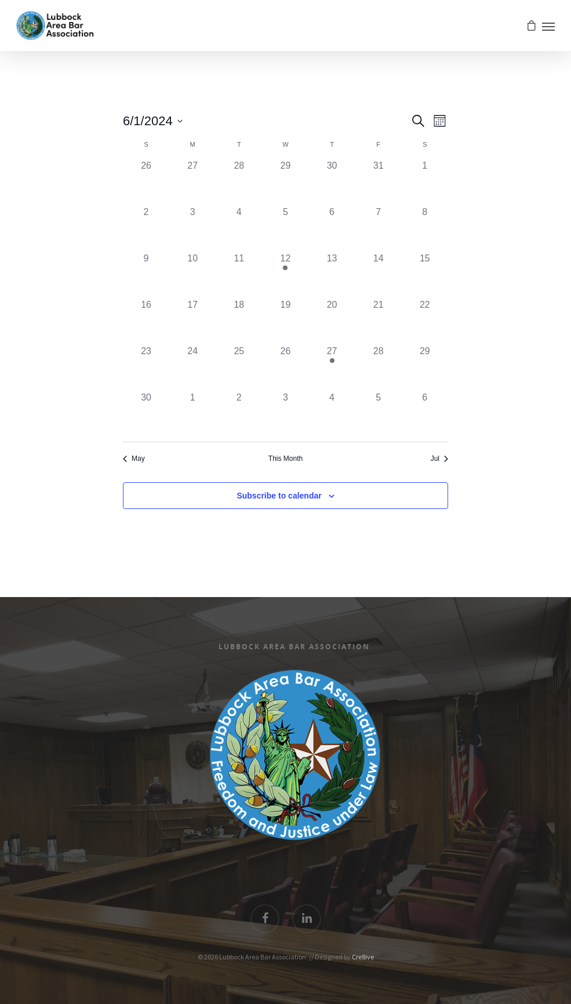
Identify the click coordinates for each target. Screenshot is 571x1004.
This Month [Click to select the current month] (285, 458)
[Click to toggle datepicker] (153, 120)
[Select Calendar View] (439, 120)
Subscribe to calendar (279, 495)
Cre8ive (363, 956)
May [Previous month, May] (134, 458)
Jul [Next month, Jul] (439, 458)
